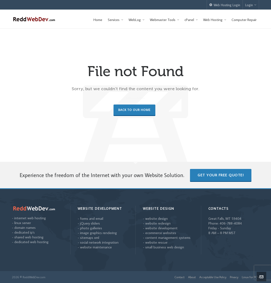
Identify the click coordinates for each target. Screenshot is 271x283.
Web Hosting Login (224, 5)
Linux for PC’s (250, 277)
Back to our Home (134, 110)
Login (250, 5)
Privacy (234, 277)
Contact (179, 277)
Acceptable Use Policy (212, 277)
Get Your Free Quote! (221, 175)
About (192, 277)
